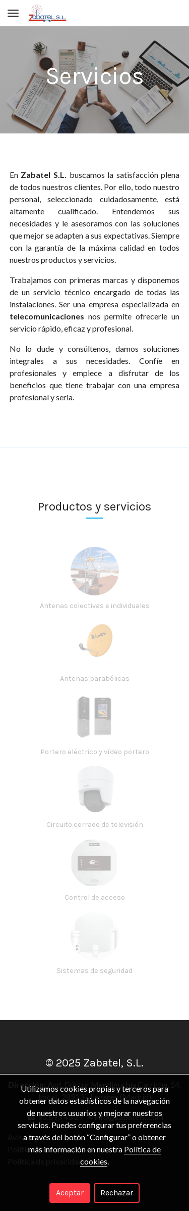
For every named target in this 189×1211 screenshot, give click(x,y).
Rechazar (116, 1192)
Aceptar (70, 1192)
